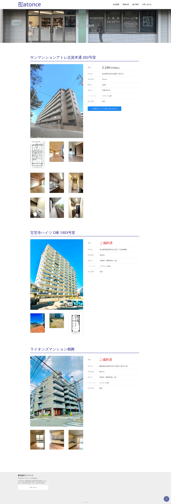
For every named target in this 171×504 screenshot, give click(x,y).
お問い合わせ (146, 4)
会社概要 (116, 4)
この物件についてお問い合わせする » (104, 109)
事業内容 (126, 4)
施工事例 (135, 4)
